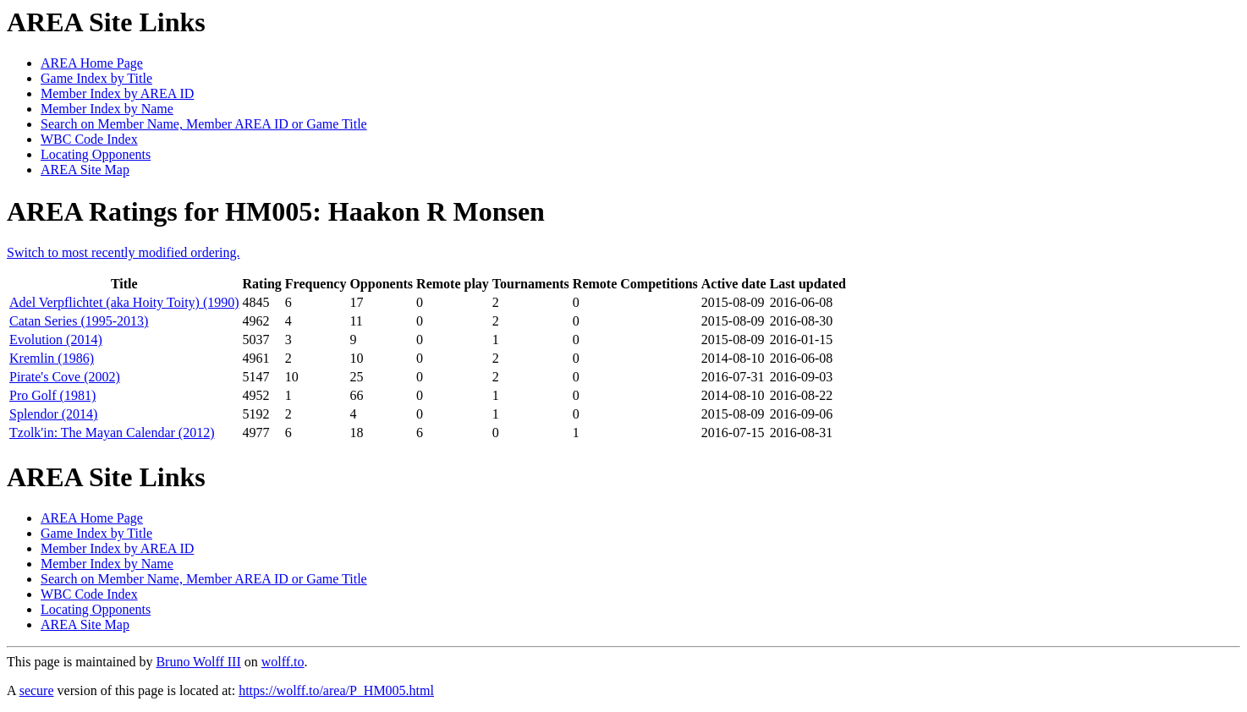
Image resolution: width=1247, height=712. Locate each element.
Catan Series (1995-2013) (78, 321)
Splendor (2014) (53, 414)
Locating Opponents (96, 154)
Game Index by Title (96, 78)
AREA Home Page (92, 63)
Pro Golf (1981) (52, 395)
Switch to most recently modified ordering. (123, 252)
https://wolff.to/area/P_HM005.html (336, 690)
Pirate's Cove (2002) (64, 377)
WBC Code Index (89, 139)
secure (36, 690)
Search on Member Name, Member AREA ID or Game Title (204, 124)
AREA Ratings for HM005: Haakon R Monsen (276, 211)
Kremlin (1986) (51, 358)
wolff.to (283, 661)
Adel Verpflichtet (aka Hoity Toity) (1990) (124, 302)
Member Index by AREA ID (117, 93)
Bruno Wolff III (198, 661)
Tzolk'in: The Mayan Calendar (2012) (112, 432)
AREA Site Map (85, 169)
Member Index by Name (107, 108)
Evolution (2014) (55, 339)
